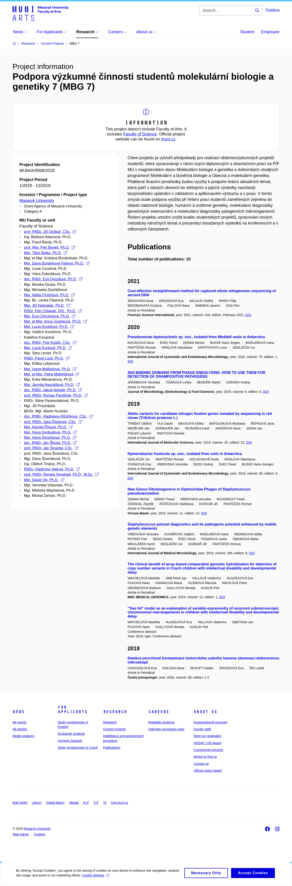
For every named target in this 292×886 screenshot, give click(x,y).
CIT (96, 802)
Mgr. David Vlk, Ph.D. (44, 480)
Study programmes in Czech (78, 747)
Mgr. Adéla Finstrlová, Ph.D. (49, 295)
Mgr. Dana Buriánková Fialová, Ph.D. (57, 263)
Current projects (114, 729)
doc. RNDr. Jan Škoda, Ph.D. (50, 443)
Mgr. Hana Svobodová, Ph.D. (50, 432)
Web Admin (21, 834)
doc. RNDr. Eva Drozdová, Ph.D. (53, 279)
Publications (111, 747)
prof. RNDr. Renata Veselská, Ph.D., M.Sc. (61, 474)
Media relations (23, 736)
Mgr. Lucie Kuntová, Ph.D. (48, 348)
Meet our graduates (207, 736)
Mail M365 (20, 802)
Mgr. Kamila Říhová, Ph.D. (48, 427)
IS (104, 802)
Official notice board (207, 770)
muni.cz (168, 139)
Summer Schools (70, 741)
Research (115, 711)
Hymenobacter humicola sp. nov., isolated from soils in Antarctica (185, 454)
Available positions (161, 722)
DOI (248, 315)
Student (247, 32)
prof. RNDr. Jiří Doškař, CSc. (50, 232)
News (18, 711)
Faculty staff (202, 729)
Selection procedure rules (166, 729)
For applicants (72, 709)
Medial (73, 802)
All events (19, 722)
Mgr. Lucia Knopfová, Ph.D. (49, 327)
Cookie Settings (107, 878)
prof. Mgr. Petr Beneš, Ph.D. (49, 247)
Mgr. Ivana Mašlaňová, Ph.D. (50, 369)
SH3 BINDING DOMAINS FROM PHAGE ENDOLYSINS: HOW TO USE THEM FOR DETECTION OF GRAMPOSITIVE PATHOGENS (196, 375)
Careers (158, 711)
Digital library (55, 802)
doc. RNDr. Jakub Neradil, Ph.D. (53, 390)
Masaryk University (36, 200)
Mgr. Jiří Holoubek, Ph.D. (47, 305)
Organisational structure (210, 722)
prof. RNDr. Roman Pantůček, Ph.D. (56, 395)
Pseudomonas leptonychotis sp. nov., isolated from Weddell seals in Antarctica (196, 337)
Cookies (39, 834)
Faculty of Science (140, 134)
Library (37, 802)
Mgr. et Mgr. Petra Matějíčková (51, 374)
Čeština (272, 10)
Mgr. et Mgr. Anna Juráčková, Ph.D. (55, 321)
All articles (20, 729)
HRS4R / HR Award (207, 743)
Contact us (201, 764)
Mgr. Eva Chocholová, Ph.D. (50, 316)
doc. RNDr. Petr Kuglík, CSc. (50, 343)
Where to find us (205, 756)
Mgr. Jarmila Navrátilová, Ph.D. (52, 385)
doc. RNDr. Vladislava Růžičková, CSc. (58, 416)
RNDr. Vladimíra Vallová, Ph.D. (52, 469)
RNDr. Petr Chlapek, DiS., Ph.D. (53, 311)
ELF (86, 802)
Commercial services (208, 750)
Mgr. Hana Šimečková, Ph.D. (50, 437)
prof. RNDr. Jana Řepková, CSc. (53, 422)
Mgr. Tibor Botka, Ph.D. (45, 253)
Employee (270, 32)
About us (205, 711)
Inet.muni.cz (119, 802)
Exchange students (71, 733)
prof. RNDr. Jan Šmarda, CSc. (51, 448)
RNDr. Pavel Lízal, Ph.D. (47, 358)
